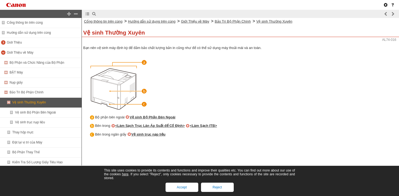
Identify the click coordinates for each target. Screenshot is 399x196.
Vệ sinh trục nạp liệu (30, 122)
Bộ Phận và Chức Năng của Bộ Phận (37, 63)
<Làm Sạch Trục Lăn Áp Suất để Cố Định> (150, 126)
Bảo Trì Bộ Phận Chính (26, 92)
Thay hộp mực (23, 132)
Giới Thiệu (14, 42)
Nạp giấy (16, 82)
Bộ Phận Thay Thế (26, 152)
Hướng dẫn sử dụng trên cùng (29, 33)
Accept (182, 187)
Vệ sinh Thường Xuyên (29, 102)
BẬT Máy (16, 72)
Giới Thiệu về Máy (20, 52)
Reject (217, 187)
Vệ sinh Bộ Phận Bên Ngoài (35, 112)
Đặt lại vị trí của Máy (27, 142)
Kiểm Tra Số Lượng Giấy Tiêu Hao (37, 162)
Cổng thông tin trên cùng (25, 22)
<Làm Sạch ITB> (203, 126)
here (125, 174)
